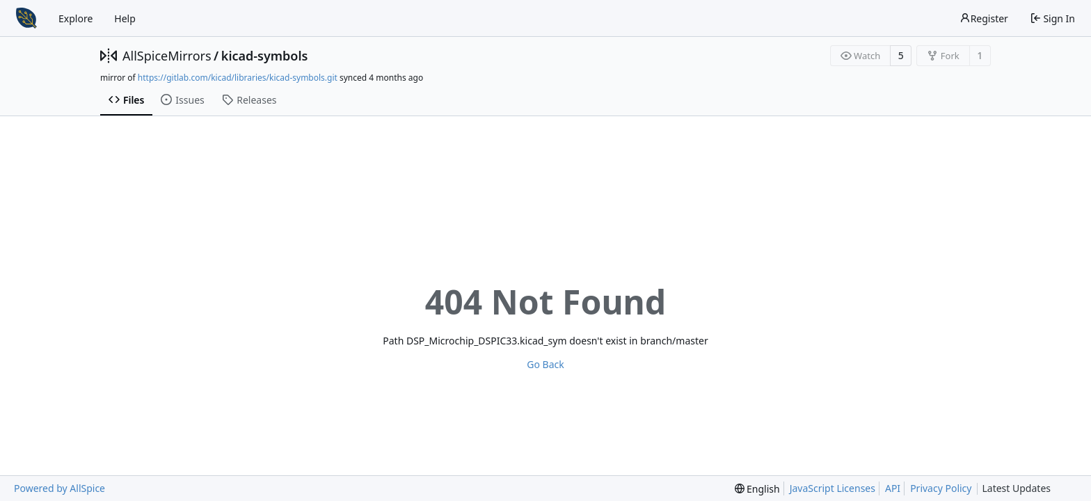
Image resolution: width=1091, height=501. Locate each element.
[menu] (757, 488)
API (892, 488)
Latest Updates (1027, 489)
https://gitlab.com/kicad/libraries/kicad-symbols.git (237, 78)
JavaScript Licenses (832, 488)
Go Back (545, 364)
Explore (75, 18)
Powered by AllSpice (59, 488)
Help (125, 18)
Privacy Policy (940, 488)
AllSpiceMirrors (167, 56)
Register (983, 18)
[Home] (26, 18)
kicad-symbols (264, 56)
